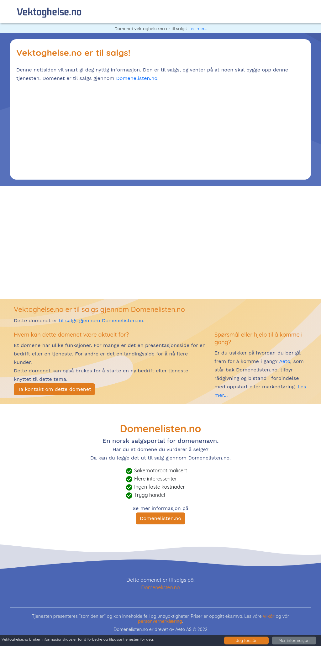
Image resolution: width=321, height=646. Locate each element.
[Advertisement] (160, 129)
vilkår (269, 616)
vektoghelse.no (49, 11)
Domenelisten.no (136, 78)
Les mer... (197, 28)
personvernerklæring (160, 621)
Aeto (284, 361)
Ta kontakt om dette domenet (54, 389)
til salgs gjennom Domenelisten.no (101, 320)
